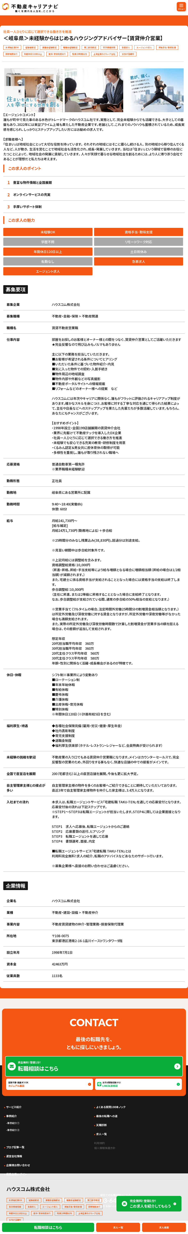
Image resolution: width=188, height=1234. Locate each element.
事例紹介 (11, 1116)
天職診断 (101, 1125)
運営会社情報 (14, 1156)
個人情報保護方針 (107, 1147)
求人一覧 (101, 1134)
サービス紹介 (14, 1107)
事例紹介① (13, 1123)
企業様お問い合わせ (18, 1165)
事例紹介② (13, 1130)
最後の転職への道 (106, 1116)
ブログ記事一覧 (15, 1147)
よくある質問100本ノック (110, 1107)
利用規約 (100, 1142)
